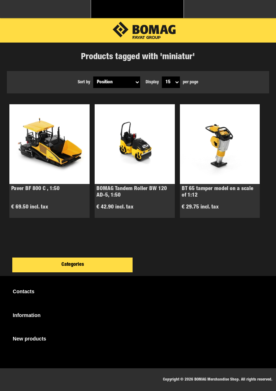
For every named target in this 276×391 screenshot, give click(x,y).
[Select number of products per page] (171, 82)
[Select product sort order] (116, 82)
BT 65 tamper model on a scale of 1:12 (217, 192)
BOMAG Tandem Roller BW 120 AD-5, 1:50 (131, 192)
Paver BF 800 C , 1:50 (35, 189)
